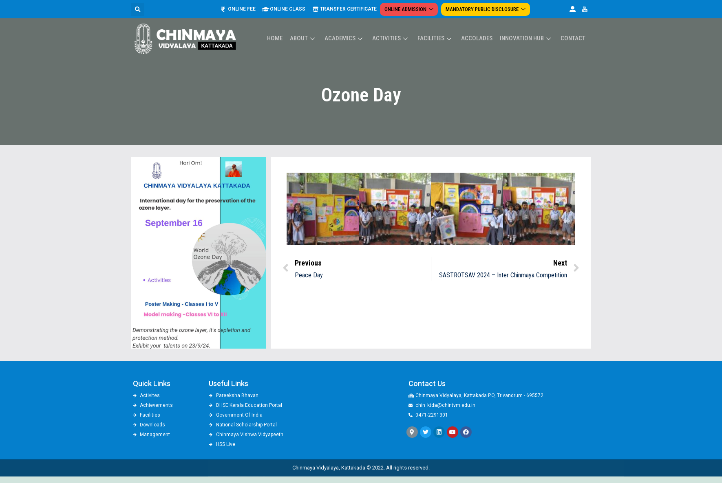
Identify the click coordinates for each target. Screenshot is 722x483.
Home (283, 27)
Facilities (439, 27)
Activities (396, 27)
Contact (573, 27)
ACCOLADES (479, 27)
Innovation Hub (528, 27)
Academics (351, 27)
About (311, 27)
